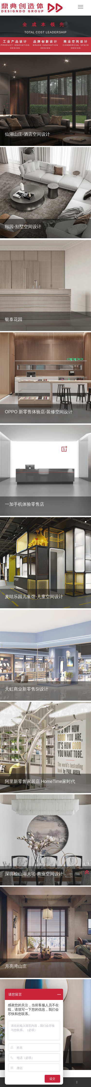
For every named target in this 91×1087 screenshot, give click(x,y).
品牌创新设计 (45, 44)
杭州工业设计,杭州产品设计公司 (32, 7)
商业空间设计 (76, 44)
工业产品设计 (15, 44)
